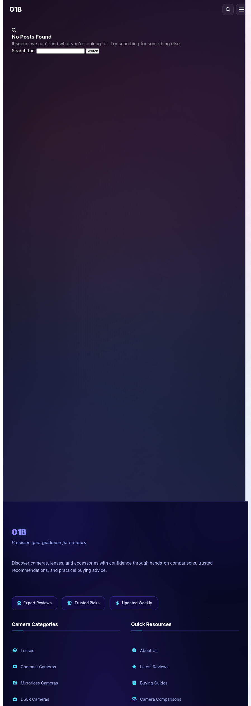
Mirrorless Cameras (35, 683)
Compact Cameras (34, 666)
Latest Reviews (150, 666)
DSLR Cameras (30, 699)
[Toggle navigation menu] (241, 9)
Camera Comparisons (156, 699)
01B (16, 9)
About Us (145, 650)
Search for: (23, 50)
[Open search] (228, 9)
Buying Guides (149, 683)
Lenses (23, 650)
